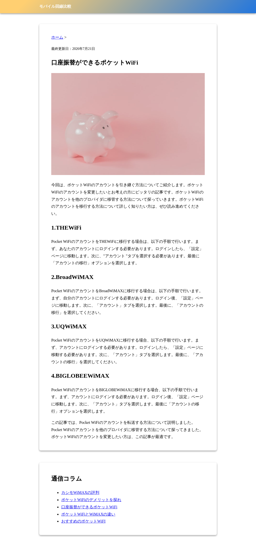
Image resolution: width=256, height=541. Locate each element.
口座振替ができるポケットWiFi (89, 507)
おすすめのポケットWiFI (83, 521)
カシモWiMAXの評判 (80, 492)
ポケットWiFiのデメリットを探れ (91, 500)
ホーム (57, 37)
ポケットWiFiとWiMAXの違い (88, 514)
